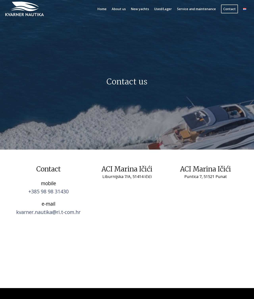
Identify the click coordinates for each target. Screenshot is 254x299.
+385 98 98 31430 (48, 191)
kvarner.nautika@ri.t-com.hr (48, 212)
